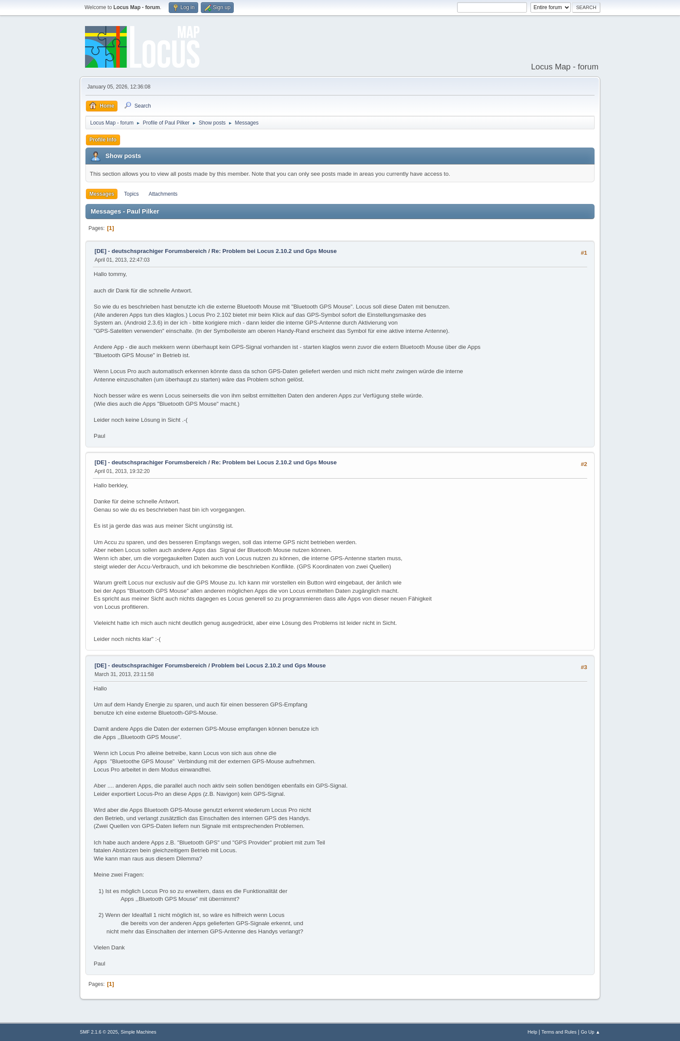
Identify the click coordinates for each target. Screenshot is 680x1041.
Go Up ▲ (590, 1031)
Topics (131, 194)
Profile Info (103, 140)
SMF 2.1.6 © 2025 (99, 1031)
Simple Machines (138, 1031)
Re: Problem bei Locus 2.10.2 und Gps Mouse (274, 251)
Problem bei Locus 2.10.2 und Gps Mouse (269, 665)
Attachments (163, 194)
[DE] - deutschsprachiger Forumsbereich (150, 251)
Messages (101, 194)
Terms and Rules (559, 1031)
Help (532, 1031)
